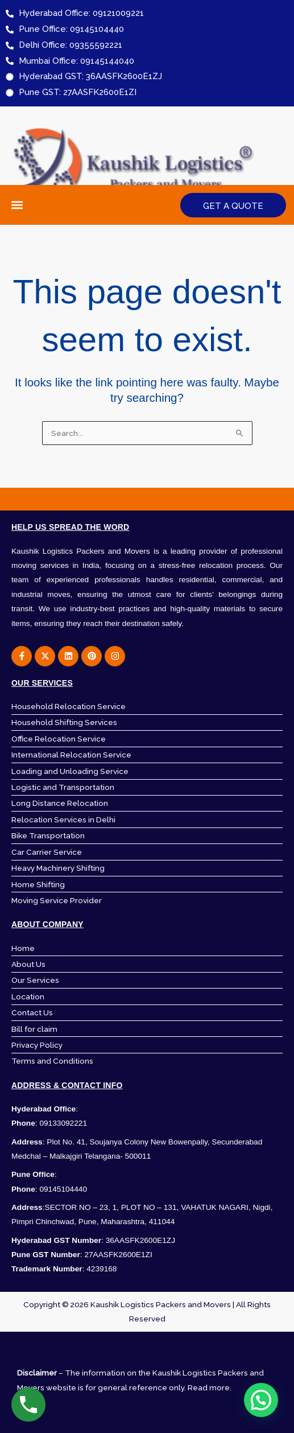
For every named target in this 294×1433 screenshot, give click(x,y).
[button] (17, 205)
